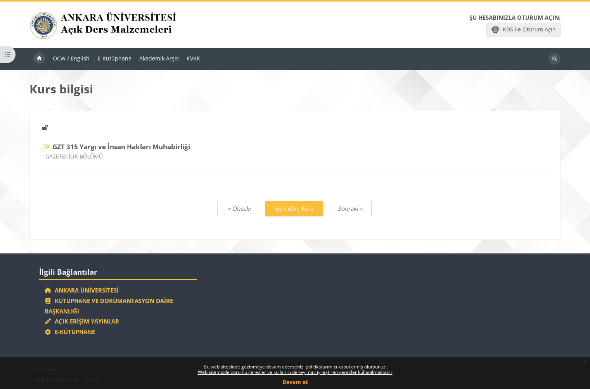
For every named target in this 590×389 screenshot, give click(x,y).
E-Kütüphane (70, 332)
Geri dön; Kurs (294, 208)
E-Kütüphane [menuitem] (114, 58)
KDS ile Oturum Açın (523, 29)
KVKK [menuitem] (193, 58)
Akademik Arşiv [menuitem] (159, 58)
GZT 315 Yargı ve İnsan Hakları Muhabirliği (121, 146)
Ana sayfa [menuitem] (39, 59)
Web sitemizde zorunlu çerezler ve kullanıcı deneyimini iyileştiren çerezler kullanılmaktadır (295, 372)
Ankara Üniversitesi (82, 290)
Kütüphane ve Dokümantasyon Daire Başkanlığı (109, 306)
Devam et (295, 382)
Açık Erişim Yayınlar (83, 321)
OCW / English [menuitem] (71, 58)
